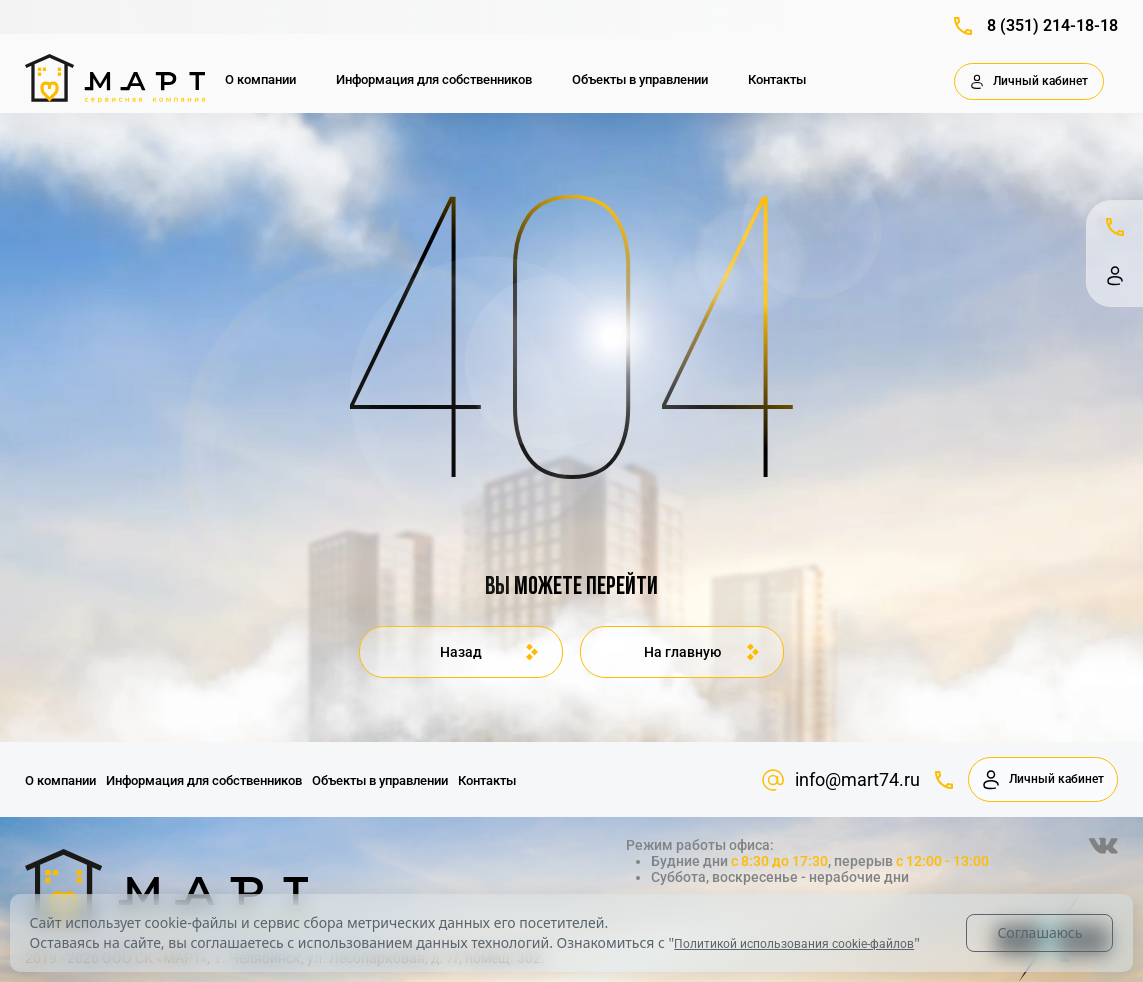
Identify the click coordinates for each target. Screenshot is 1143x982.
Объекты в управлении (640, 79)
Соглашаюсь (1039, 932)
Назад (461, 652)
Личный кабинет (1029, 82)
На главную (682, 652)
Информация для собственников (434, 79)
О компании (260, 79)
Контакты (777, 79)
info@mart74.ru (841, 780)
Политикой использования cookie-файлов (794, 944)
